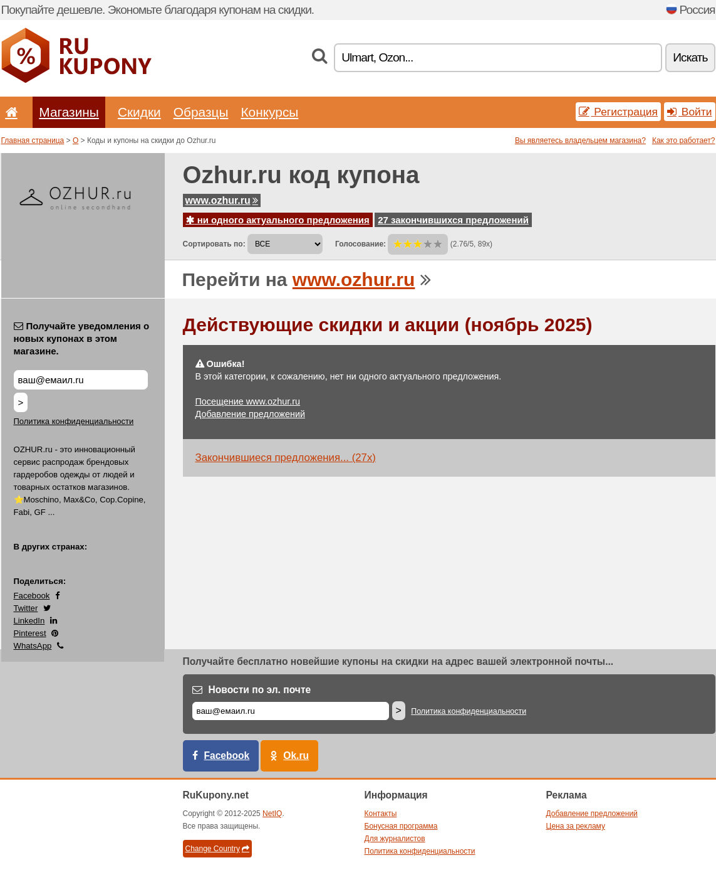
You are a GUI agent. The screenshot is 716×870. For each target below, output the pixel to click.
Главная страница (33, 140)
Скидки (139, 112)
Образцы (201, 112)
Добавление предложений (250, 414)
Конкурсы (269, 112)
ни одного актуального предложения (278, 220)
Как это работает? (683, 140)
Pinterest (30, 633)
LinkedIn (29, 620)
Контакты (381, 813)
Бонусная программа (401, 826)
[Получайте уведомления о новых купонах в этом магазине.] (81, 380)
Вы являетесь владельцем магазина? (580, 140)
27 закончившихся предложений (453, 220)
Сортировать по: (214, 244)
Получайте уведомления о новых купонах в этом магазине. (82, 338)
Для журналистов (395, 838)
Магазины (69, 112)
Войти (689, 111)
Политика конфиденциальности (74, 421)
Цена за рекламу (576, 826)
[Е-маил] (290, 711)
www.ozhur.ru (221, 200)
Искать (690, 57)
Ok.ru (296, 755)
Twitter (26, 608)
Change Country (217, 848)
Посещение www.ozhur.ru (248, 401)
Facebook (32, 595)
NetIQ (272, 813)
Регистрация (618, 111)
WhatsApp (33, 645)
